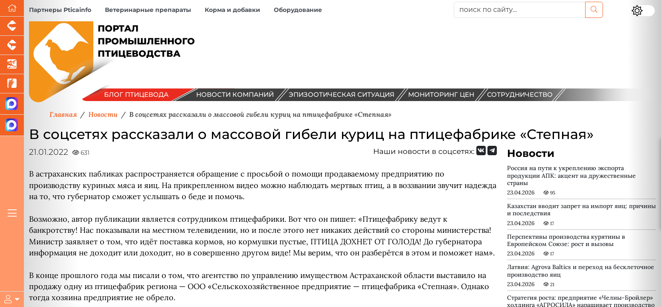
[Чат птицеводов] (12, 125)
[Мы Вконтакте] (481, 150)
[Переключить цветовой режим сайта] (643, 11)
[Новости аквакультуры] (12, 64)
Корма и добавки (232, 10)
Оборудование (298, 10)
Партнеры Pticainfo (60, 10)
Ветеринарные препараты (148, 10)
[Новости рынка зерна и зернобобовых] (12, 83)
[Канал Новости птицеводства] (12, 104)
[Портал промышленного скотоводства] (12, 45)
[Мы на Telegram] (492, 150)
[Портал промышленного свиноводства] (12, 26)
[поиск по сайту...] (520, 10)
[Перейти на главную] (12, 8)
